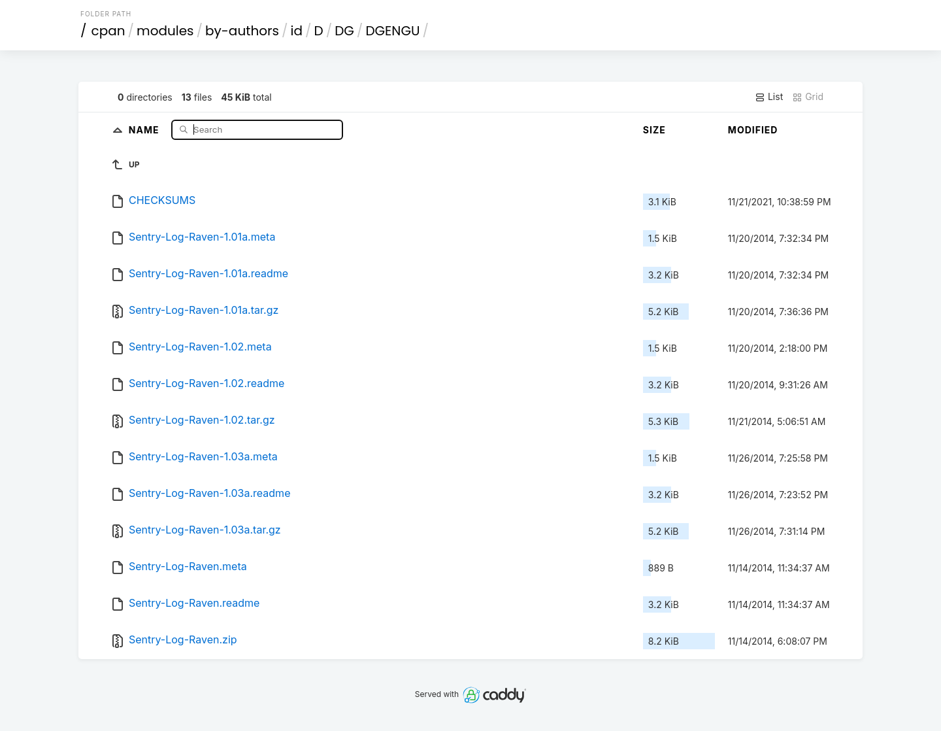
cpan (108, 31)
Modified (753, 129)
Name (145, 129)
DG (344, 31)
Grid (807, 97)
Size (654, 129)
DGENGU (392, 31)
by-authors (242, 31)
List (769, 97)
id (297, 31)
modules (165, 31)
